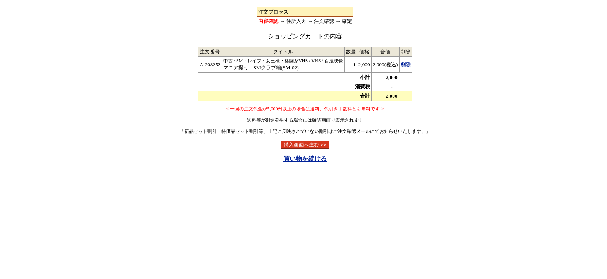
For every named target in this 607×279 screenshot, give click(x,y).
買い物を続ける (305, 158)
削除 (406, 64)
